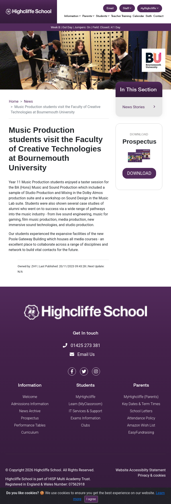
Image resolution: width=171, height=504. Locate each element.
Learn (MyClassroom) (85, 404)
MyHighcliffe (85, 397)
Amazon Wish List (141, 425)
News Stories (138, 107)
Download (139, 173)
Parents (88, 16)
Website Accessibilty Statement (141, 470)
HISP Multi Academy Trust (69, 479)
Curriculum (29, 432)
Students (103, 16)
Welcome (29, 397)
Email (110, 8)
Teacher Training (121, 16)
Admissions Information (30, 404)
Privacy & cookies (152, 475)
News (28, 101)
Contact (158, 16)
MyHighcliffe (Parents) (141, 397)
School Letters (141, 411)
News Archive (29, 411)
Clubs (85, 425)
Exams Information (85, 418)
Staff (127, 8)
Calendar (138, 16)
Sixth (149, 16)
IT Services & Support (85, 411)
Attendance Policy (141, 418)
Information (72, 16)
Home (13, 101)
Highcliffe (150, 8)
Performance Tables (30, 425)
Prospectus (30, 418)
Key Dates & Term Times (141, 404)
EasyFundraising (141, 432)
